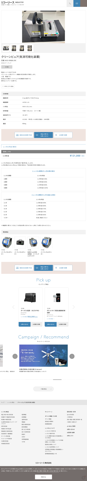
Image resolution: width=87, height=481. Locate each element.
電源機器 (24, 414)
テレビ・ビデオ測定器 (6, 438)
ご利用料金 (70, 417)
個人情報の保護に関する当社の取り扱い (48, 471)
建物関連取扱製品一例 (51, 453)
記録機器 (24, 417)
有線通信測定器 (5, 443)
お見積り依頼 (63, 135)
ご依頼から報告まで (72, 422)
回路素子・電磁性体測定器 (8, 417)
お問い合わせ (76, 3)
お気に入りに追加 (8, 86)
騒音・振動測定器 (26, 424)
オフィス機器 (48, 419)
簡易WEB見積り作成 (26, 135)
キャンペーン (48, 412)
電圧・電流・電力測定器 (7, 414)
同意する (43, 477)
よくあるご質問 (71, 426)
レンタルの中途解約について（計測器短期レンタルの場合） (54, 441)
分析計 (23, 437)
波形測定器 (4, 426)
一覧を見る (43, 389)
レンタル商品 (10, 402)
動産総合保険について (50, 444)
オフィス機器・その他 (51, 416)
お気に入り (70, 436)
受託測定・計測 (71, 412)
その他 (7, 67)
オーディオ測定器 (5, 436)
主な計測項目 (70, 414)
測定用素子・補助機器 (6, 433)
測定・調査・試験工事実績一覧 (74, 419)
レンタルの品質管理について (52, 447)
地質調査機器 (25, 439)
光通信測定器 (4, 441)
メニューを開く (83, 3)
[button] (74, 307)
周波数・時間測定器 (6, 419)
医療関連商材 (48, 424)
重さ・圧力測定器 (26, 429)
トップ (2, 402)
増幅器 (23, 422)
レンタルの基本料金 (50, 433)
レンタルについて (50, 428)
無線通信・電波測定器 (6, 431)
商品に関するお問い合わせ (44, 135)
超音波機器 (24, 427)
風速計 (23, 434)
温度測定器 (24, 419)
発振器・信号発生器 (6, 429)
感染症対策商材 (49, 421)
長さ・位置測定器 (26, 432)
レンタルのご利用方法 (50, 431)
